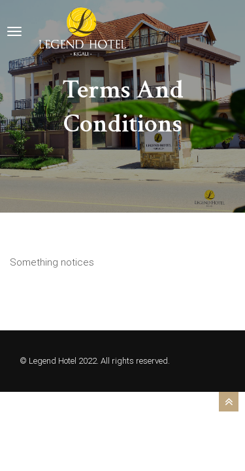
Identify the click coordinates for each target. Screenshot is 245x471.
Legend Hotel (52, 361)
